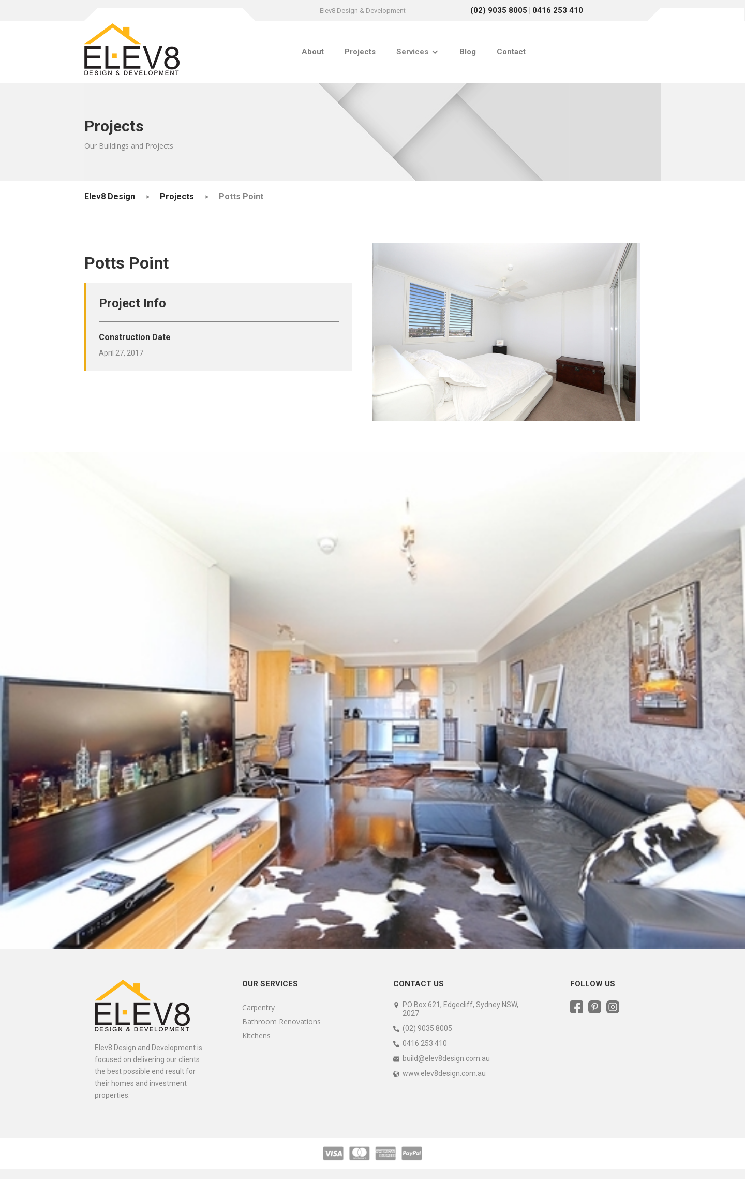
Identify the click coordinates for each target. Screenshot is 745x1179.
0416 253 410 (557, 10)
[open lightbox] (506, 332)
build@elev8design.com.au (446, 1058)
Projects (360, 51)
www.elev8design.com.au (444, 1073)
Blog (467, 51)
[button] (417, 51)
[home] (132, 51)
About (313, 51)
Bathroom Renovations (281, 1021)
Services (412, 51)
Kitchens (256, 1035)
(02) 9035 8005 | (500, 10)
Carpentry (258, 1007)
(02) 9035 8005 (427, 1028)
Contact (511, 51)
